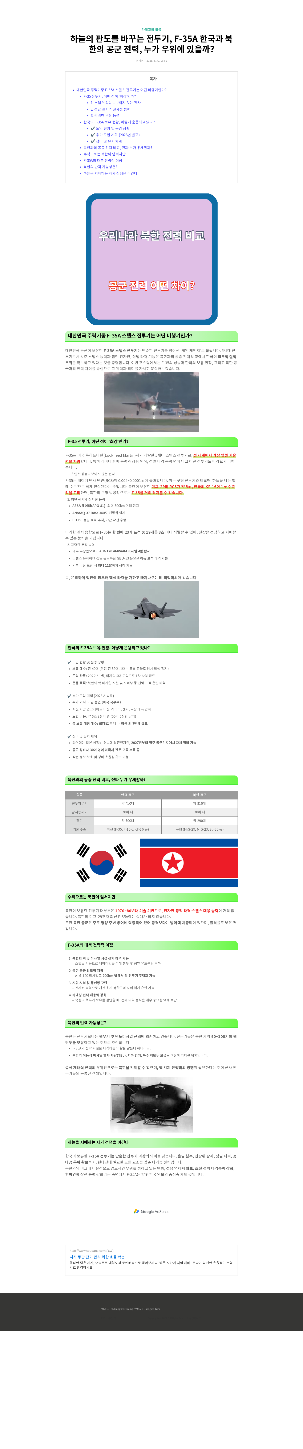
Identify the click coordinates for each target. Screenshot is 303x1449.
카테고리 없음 (151, 89)
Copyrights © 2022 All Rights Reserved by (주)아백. (175, 1435)
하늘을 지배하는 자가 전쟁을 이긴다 (110, 232)
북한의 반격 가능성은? (100, 226)
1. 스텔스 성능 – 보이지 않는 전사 (116, 162)
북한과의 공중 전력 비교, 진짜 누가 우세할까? (118, 207)
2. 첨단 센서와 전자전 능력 (110, 168)
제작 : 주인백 (108, 1435)
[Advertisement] (151, 40)
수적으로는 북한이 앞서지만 (105, 213)
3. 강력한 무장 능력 (105, 175)
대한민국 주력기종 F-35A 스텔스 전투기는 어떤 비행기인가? (121, 149)
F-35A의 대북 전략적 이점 (103, 220)
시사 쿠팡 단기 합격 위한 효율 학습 (97, 1375)
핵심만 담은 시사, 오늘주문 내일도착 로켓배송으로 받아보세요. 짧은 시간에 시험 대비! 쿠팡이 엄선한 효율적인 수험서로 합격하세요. (151, 1383)
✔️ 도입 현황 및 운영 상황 (110, 187)
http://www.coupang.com (88, 1368)
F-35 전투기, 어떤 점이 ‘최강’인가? (110, 156)
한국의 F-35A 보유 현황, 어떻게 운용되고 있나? (119, 181)
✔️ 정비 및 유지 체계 (106, 200)
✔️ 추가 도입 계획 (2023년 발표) (115, 194)
